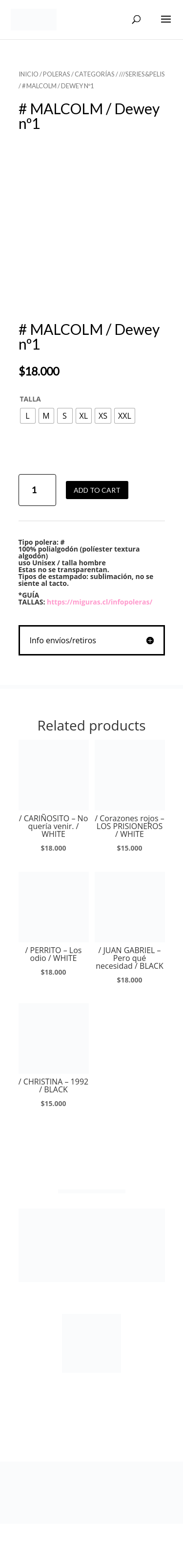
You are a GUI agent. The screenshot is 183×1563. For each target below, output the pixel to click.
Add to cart (97, 490)
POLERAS (56, 74)
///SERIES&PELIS (142, 74)
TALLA (30, 398)
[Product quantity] (37, 490)
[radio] (27, 415)
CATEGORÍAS (95, 74)
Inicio (29, 74)
